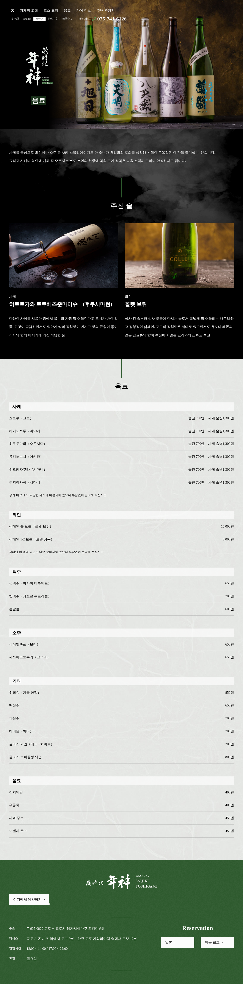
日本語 (15, 18)
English (27, 18)
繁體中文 (67, 18)
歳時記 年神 (38, 65)
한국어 (39, 18)
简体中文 (53, 18)
